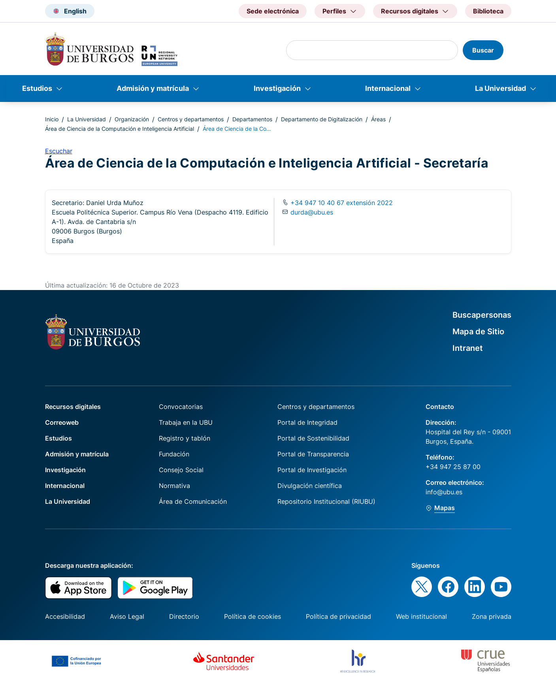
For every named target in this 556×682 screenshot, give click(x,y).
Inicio (51, 119)
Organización (132, 119)
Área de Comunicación (193, 501)
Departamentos (252, 119)
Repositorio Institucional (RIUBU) (326, 501)
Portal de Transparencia (313, 454)
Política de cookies (252, 616)
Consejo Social (181, 470)
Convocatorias (181, 407)
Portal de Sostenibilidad (313, 438)
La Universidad (500, 88)
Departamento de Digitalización (321, 119)
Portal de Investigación (312, 470)
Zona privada (491, 616)
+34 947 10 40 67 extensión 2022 (340, 203)
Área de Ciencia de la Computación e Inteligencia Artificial (119, 128)
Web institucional (421, 616)
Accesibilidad (65, 616)
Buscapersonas (481, 315)
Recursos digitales (73, 407)
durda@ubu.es (311, 212)
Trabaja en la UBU (186, 422)
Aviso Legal (127, 616)
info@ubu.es (444, 492)
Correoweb (62, 422)
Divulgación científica (309, 486)
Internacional (388, 88)
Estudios (37, 88)
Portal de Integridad (307, 422)
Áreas (378, 119)
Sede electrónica (273, 11)
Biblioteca (488, 11)
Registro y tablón (184, 438)
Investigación (277, 88)
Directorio (184, 616)
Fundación (174, 454)
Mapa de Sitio (478, 331)
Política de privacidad (338, 616)
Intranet (467, 348)
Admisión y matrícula (153, 88)
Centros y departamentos (191, 119)
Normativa (174, 486)
